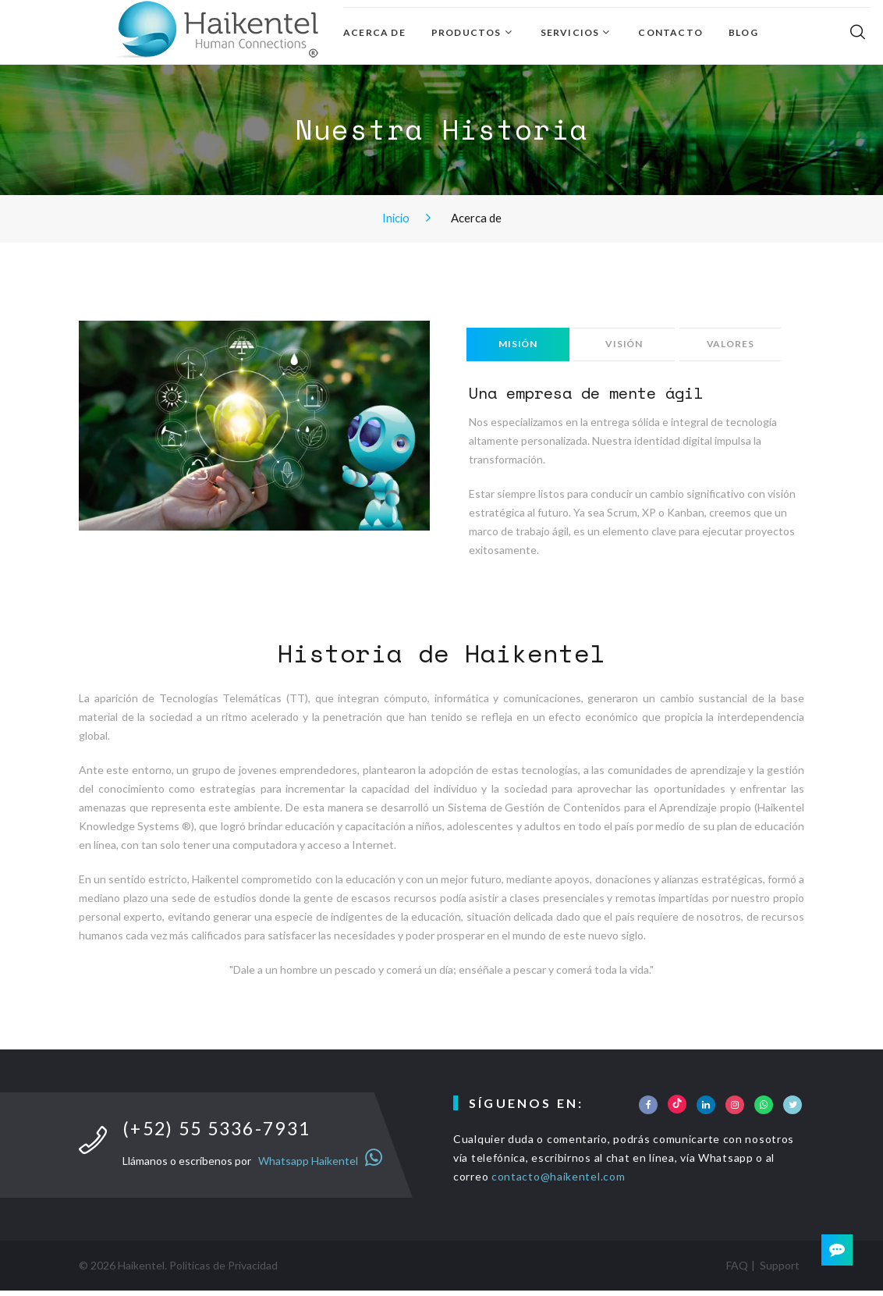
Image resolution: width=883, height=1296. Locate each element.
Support (780, 1270)
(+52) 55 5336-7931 (223, 1133)
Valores (733, 346)
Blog (743, 32)
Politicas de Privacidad (223, 1270)
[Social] (648, 1109)
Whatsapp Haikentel (318, 1166)
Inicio (395, 217)
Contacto (670, 32)
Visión (626, 346)
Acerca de (374, 32)
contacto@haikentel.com (558, 1181)
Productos (466, 32)
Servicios (570, 32)
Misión (518, 346)
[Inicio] (218, 29)
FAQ (737, 1270)
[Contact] (836, 1249)
